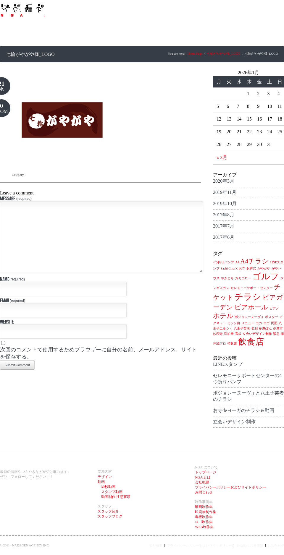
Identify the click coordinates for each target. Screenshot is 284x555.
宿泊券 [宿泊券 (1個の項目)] (229, 333)
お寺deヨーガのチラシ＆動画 (243, 410)
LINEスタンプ (228, 364)
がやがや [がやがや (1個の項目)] (263, 268)
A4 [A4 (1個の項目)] (237, 262)
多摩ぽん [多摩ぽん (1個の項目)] (265, 328)
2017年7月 (223, 225)
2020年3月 (223, 181)
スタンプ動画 (110, 492)
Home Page (195, 53)
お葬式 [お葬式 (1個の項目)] (251, 268)
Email (12, 315)
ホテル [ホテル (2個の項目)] (223, 315)
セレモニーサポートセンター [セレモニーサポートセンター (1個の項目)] (251, 288)
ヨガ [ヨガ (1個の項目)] (259, 323)
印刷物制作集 (205, 512)
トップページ (205, 472)
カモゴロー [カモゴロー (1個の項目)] (243, 278)
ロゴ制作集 (204, 522)
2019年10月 (225, 203)
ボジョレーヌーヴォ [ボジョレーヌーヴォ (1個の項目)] (249, 317)
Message (16, 198)
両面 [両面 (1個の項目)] (274, 323)
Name (12, 294)
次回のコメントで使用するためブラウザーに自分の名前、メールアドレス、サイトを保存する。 (98, 367)
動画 (101, 482)
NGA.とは (203, 477)
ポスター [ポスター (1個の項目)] (271, 317)
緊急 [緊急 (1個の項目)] (276, 333)
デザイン (105, 477)
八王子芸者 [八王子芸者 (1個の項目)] (242, 328)
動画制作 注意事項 (114, 497)
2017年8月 (223, 214)
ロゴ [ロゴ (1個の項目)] (266, 323)
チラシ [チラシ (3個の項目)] (248, 296)
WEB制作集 (204, 527)
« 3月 (222, 157)
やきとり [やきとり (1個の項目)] (227, 278)
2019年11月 (224, 192)
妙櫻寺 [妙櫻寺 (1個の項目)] (218, 333)
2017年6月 (223, 237)
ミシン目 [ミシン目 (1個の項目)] (233, 323)
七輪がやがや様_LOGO (223, 53)
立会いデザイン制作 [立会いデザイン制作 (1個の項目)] (257, 333)
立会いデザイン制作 (234, 421)
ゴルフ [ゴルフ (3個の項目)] (265, 276)
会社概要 (202, 482)
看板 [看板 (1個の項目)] (238, 333)
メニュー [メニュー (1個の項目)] (247, 323)
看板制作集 (204, 517)
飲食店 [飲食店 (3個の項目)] (251, 341)
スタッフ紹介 (108, 511)
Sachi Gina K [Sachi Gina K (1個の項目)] (229, 268)
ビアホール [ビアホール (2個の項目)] (251, 307)
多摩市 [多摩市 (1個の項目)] (278, 328)
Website (7, 336)
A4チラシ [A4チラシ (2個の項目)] (254, 261)
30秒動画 (106, 487)
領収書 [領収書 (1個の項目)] (232, 343)
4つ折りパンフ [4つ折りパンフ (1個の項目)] (223, 262)
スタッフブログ (110, 516)
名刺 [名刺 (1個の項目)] (254, 328)
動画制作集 (204, 507)
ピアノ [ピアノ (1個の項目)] (274, 308)
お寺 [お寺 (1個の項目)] (242, 268)
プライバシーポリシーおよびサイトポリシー (230, 487)
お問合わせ (204, 492)
